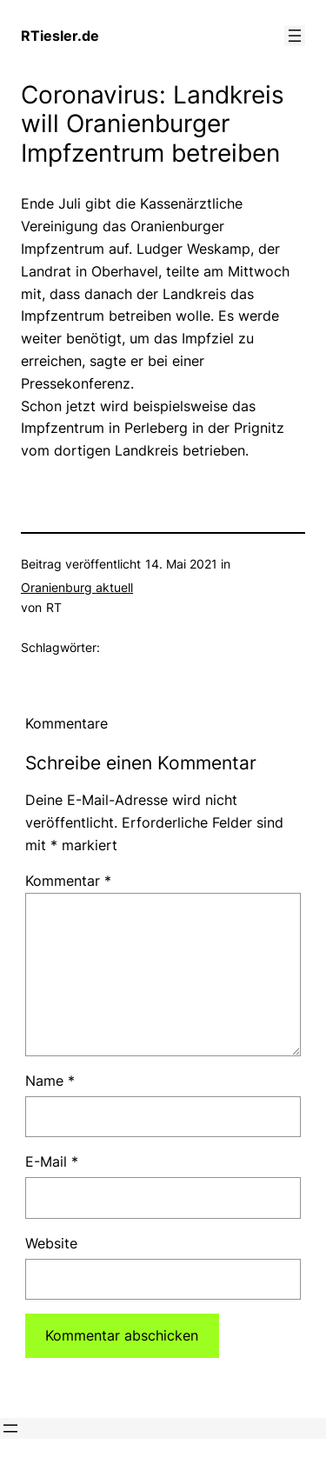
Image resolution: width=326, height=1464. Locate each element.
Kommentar (68, 880)
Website (51, 1243)
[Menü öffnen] (294, 35)
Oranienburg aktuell (77, 587)
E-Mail (51, 1161)
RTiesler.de (60, 35)
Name (50, 1080)
